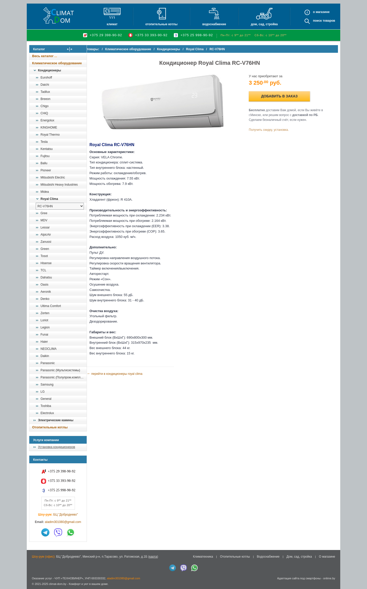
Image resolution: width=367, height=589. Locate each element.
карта (153, 556)
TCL (43, 270)
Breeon (45, 99)
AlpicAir (46, 234)
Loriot (44, 320)
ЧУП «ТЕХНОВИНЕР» (69, 578)
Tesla (44, 142)
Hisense (46, 263)
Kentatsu (47, 149)
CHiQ (44, 113)
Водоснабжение (214, 24)
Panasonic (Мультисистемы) (60, 370)
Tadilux (45, 92)
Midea (45, 192)
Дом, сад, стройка (264, 24)
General (46, 399)
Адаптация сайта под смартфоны (299, 578)
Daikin (45, 356)
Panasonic (48, 363)
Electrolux (47, 413)
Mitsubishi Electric (53, 177)
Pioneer (46, 170)
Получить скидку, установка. (273, 130)
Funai (44, 334)
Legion (45, 327)
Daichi (45, 84)
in (34, 587)
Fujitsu (45, 156)
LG (43, 391)
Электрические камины (55, 420)
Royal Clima (49, 199)
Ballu (44, 163)
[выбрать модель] (60, 206)
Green (45, 249)
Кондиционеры (49, 70)
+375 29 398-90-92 (106, 35)
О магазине (327, 556)
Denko (45, 299)
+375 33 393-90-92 (151, 35)
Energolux (47, 120)
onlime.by (329, 578)
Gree (44, 213)
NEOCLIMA (49, 349)
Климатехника (203, 556)
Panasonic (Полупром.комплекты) (63, 377)
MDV (44, 220)
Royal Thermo (50, 134)
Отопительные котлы (161, 24)
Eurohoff (46, 77)
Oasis (44, 284)
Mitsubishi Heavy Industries (59, 184)
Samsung (47, 384)
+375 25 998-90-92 (196, 35)
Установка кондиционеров (56, 447)
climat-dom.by (57, 583)
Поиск (317, 20)
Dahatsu (46, 277)
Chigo (44, 106)
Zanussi (46, 242)
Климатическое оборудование (57, 63)
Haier (44, 341)
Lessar (45, 227)
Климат (112, 24)
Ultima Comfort (51, 306)
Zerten (45, 313)
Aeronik (46, 291)
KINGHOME (49, 127)
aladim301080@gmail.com (63, 522)
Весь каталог (43, 56)
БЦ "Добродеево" (65, 514)
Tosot (44, 256)
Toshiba (46, 406)
